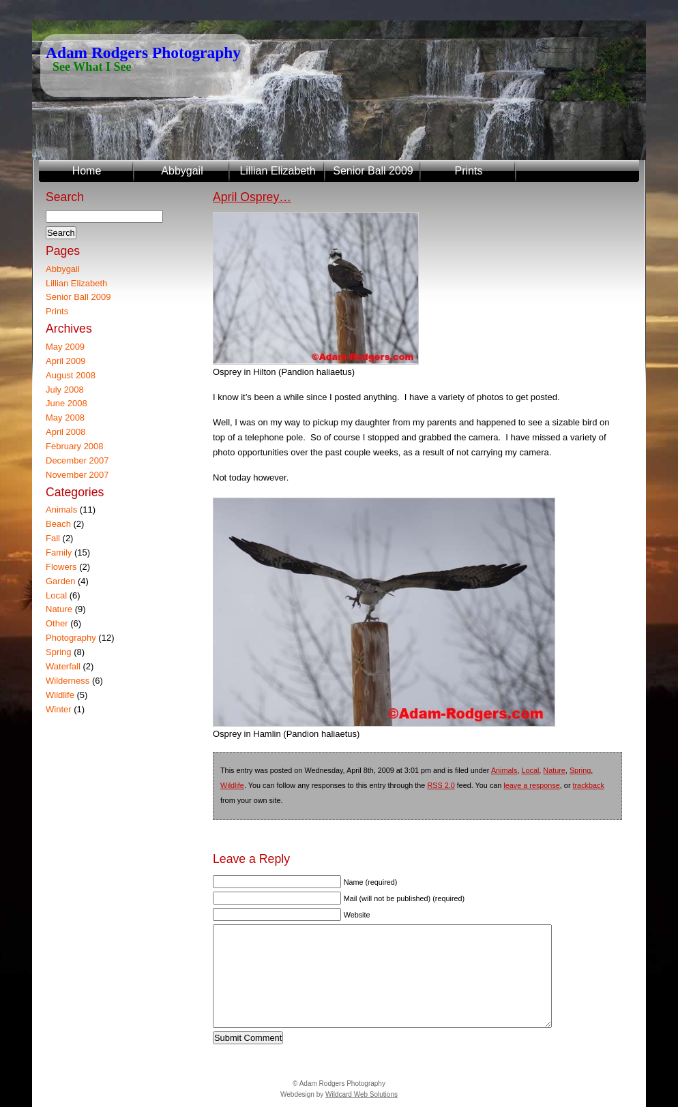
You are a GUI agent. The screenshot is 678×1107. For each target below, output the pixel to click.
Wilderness (67, 681)
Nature (554, 770)
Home (87, 171)
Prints (469, 171)
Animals (504, 770)
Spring (580, 770)
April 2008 (66, 432)
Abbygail (182, 171)
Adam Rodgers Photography (143, 52)
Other (57, 623)
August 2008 (70, 375)
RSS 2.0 (440, 785)
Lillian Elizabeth (277, 171)
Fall (53, 538)
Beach (58, 524)
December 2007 (77, 460)
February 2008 (75, 446)
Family (59, 552)
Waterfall (63, 666)
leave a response (531, 785)
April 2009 (66, 361)
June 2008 (66, 403)
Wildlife (232, 785)
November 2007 (77, 475)
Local (530, 770)
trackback (588, 785)
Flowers (61, 567)
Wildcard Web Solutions (361, 1094)
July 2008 (65, 389)
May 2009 (65, 347)
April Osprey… (252, 197)
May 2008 (65, 417)
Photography (71, 638)
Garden (60, 581)
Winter (59, 709)
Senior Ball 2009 (373, 171)
